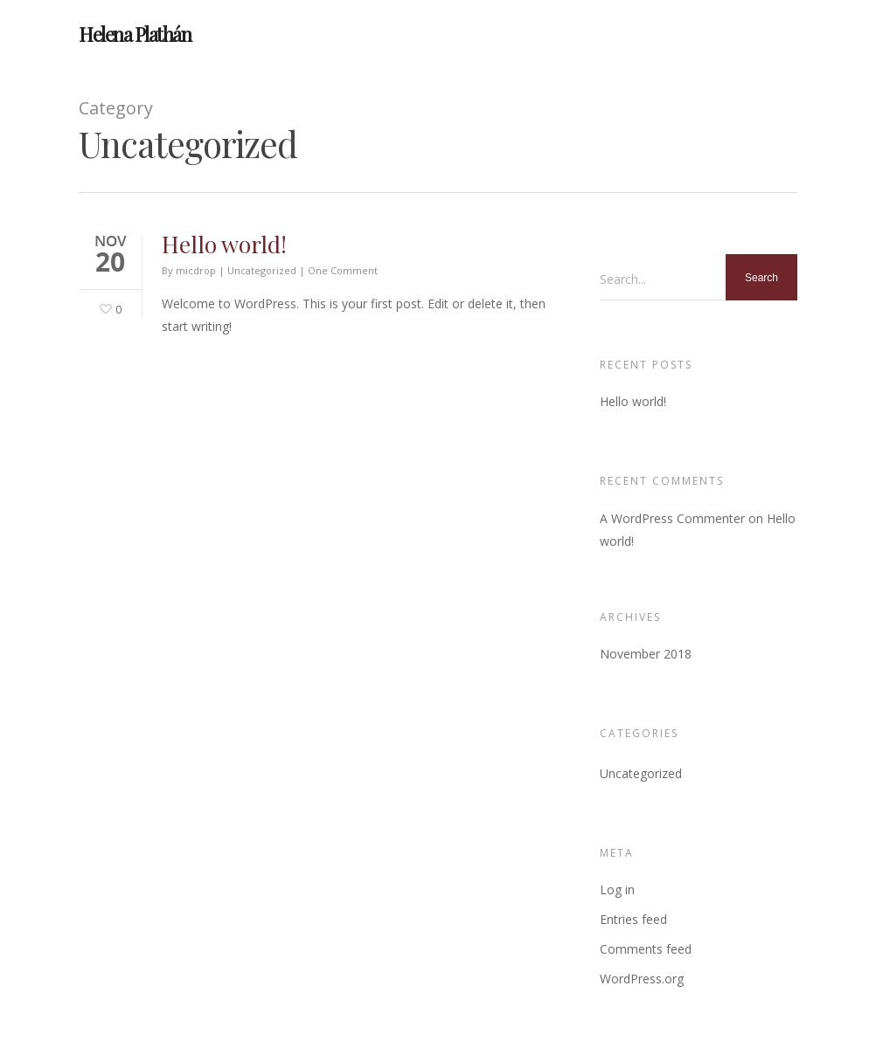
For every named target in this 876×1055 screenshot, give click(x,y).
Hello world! (224, 244)
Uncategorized (261, 270)
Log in (617, 889)
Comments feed (646, 949)
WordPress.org (642, 978)
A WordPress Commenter (672, 518)
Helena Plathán (135, 34)
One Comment (343, 270)
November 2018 (646, 653)
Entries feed (633, 919)
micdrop (196, 270)
